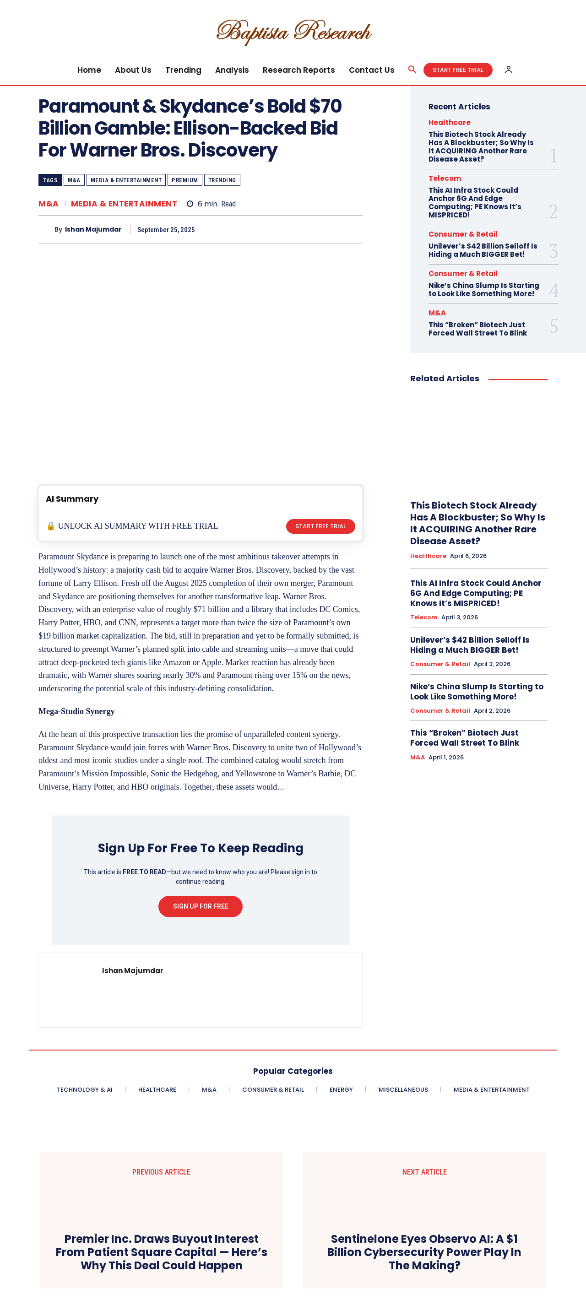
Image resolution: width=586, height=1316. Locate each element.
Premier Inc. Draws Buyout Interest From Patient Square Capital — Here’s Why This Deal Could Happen (161, 1252)
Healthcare (450, 122)
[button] (412, 70)
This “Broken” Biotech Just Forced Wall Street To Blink (478, 329)
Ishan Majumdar (93, 229)
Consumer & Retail (463, 234)
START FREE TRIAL (320, 526)
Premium (185, 180)
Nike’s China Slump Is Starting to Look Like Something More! (484, 289)
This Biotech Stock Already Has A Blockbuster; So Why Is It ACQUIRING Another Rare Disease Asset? (481, 147)
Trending (222, 180)
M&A (74, 180)
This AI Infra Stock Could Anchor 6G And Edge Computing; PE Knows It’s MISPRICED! (475, 202)
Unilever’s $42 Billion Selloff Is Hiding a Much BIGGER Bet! (483, 250)
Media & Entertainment (126, 180)
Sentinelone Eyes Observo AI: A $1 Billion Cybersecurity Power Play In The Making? (424, 1252)
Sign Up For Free (200, 906)
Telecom (445, 178)
